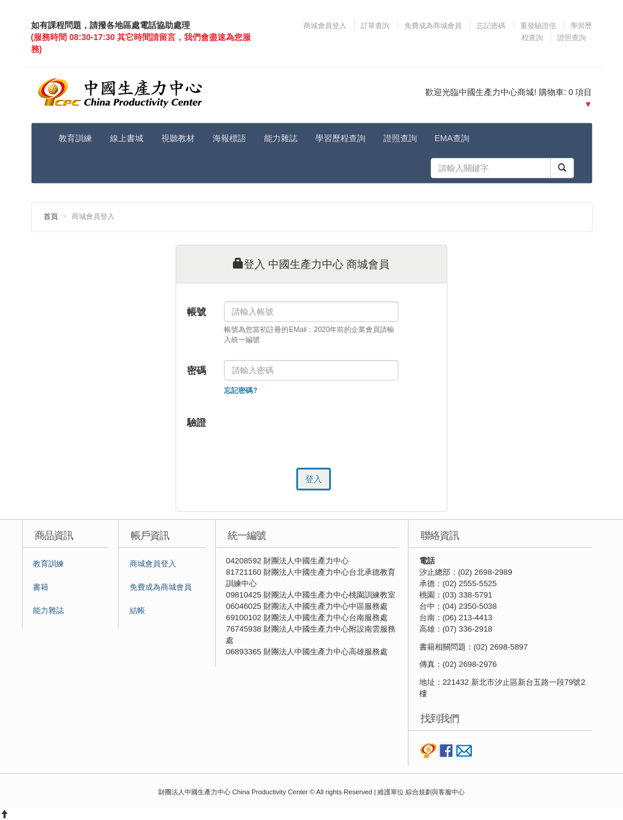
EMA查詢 (452, 138)
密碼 (196, 370)
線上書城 (126, 138)
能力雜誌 (280, 138)
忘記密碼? (240, 390)
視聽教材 (178, 138)
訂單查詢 (375, 25)
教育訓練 (75, 138)
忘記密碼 (491, 25)
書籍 (40, 587)
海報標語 (229, 138)
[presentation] (315, 435)
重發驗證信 (538, 25)
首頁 (51, 216)
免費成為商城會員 (433, 25)
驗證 (196, 422)
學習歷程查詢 (340, 138)
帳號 (196, 312)
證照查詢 (571, 37)
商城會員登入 (325, 25)
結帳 (137, 610)
